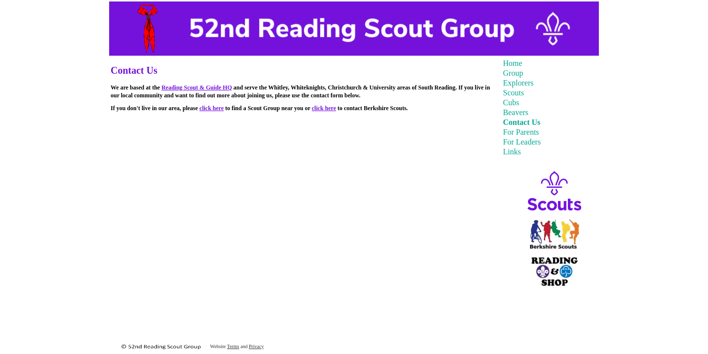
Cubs (511, 102)
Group (513, 73)
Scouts (513, 92)
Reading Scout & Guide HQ (196, 87)
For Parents (521, 132)
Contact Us (521, 122)
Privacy (256, 346)
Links (512, 152)
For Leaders (522, 142)
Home (512, 63)
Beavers (516, 112)
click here (212, 108)
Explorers (518, 83)
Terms (233, 346)
